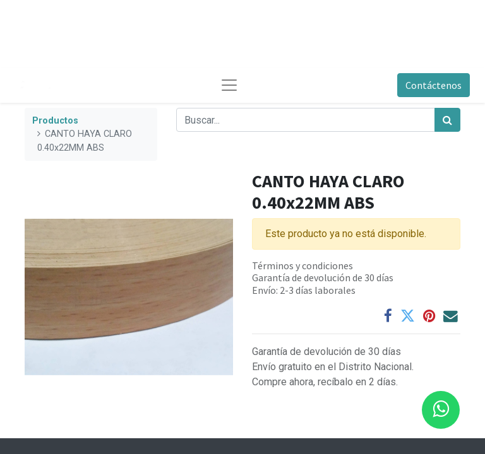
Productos (55, 120)
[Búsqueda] (447, 120)
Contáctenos (433, 85)
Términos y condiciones (302, 265)
